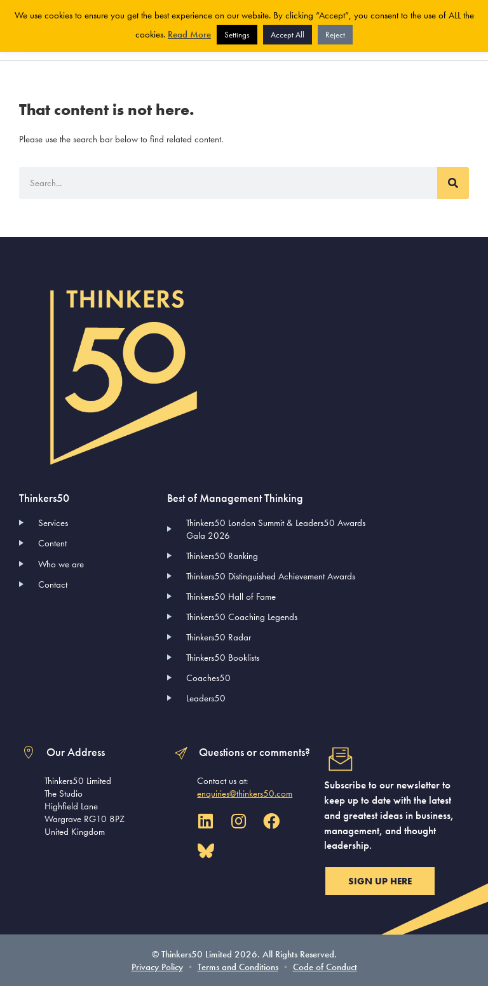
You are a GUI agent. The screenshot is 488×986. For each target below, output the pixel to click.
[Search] (453, 183)
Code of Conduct (325, 967)
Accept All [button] (287, 34)
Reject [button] (335, 34)
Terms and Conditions (238, 967)
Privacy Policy (157, 967)
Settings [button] (237, 34)
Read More (189, 34)
